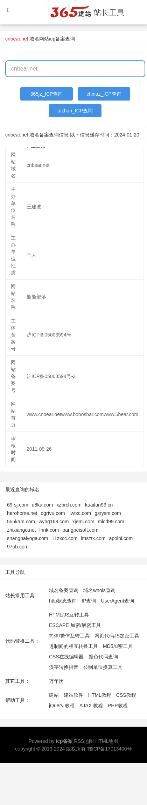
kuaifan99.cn (99, 505)
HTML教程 (99, 695)
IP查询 (89, 601)
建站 (54, 695)
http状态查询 (63, 601)
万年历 (56, 681)
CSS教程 (126, 695)
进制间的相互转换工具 (73, 646)
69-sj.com (17, 505)
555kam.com (21, 521)
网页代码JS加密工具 (116, 635)
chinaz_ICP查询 (103, 94)
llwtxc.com (80, 513)
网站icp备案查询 (57, 39)
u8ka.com (42, 505)
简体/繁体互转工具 (69, 635)
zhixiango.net (21, 530)
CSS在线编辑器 (66, 656)
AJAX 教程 (91, 705)
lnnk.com (49, 530)
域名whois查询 (99, 590)
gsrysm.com (107, 513)
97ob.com (17, 546)
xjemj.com (83, 521)
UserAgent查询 (117, 601)
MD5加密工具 (118, 646)
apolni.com (121, 538)
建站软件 (73, 695)
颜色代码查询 (103, 656)
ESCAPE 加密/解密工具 (75, 625)
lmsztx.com (93, 538)
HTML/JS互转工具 (69, 615)
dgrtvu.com (53, 513)
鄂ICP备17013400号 (109, 749)
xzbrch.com (69, 505)
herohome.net (22, 513)
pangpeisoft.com (81, 530)
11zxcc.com (65, 538)
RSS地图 (84, 741)
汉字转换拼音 (63, 667)
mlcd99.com (111, 521)
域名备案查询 (63, 590)
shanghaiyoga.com (27, 538)
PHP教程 (118, 705)
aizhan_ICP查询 (75, 110)
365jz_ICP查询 (46, 94)
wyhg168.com (53, 521)
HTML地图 (106, 741)
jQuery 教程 (62, 705)
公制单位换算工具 (102, 667)
